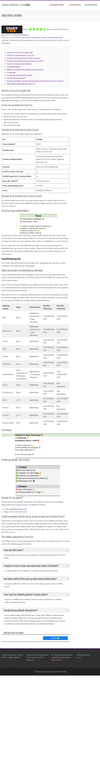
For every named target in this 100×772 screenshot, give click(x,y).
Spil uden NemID (54, 671)
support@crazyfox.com (18, 509)
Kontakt (64, 671)
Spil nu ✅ (55, 638)
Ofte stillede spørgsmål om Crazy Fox (21, 84)
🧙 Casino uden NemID (91, 5)
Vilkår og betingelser (83, 655)
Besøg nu (25, 35)
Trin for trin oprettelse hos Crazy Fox (20, 55)
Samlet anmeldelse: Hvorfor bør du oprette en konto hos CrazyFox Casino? (35, 81)
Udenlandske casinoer (9, 655)
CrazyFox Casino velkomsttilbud (19, 64)
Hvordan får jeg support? (16, 78)
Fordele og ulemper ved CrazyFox (19, 75)
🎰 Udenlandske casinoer (56, 5)
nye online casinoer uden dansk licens (46, 37)
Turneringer (11, 72)
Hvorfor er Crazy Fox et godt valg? (20, 52)
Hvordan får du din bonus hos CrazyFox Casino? (25, 61)
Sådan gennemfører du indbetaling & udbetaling (25, 69)
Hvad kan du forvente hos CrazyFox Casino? (23, 58)
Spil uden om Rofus (41, 671)
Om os (79, 657)
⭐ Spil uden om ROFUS (74, 5)
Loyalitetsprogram (14, 67)
